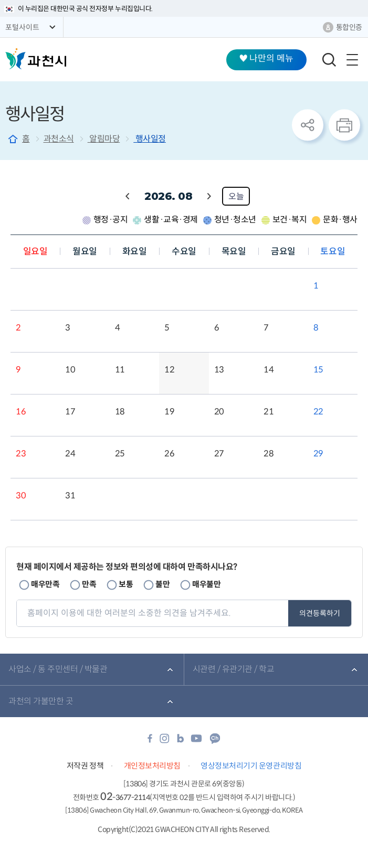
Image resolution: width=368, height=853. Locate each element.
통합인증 (349, 27)
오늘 (236, 196)
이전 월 (127, 196)
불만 (162, 584)
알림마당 (104, 138)
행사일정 (149, 138)
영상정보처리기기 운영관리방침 (251, 766)
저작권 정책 (85, 766)
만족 (89, 584)
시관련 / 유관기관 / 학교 (234, 669)
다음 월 (209, 196)
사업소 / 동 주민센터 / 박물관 (57, 669)
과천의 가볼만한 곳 (40, 701)
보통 (126, 584)
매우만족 (45, 584)
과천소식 (59, 138)
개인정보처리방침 (152, 766)
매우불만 (206, 584)
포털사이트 (22, 27)
